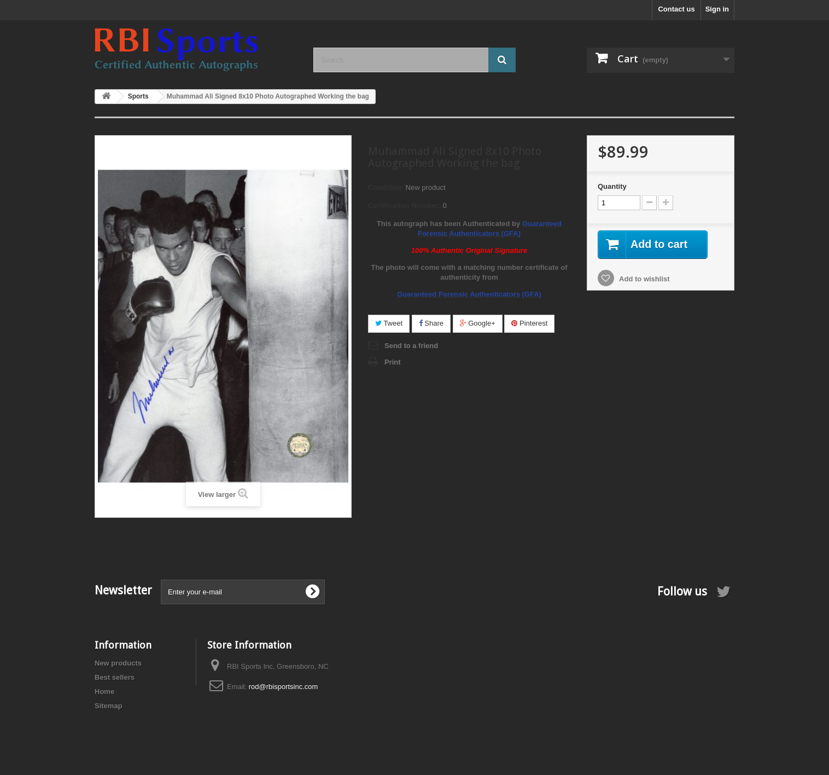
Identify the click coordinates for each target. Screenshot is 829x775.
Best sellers (115, 677)
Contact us (676, 9)
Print (392, 362)
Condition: (386, 187)
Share (431, 323)
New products (118, 663)
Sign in (717, 9)
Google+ (477, 323)
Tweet (388, 323)
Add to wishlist (643, 279)
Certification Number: (404, 205)
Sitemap (108, 706)
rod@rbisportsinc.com (283, 687)
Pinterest (529, 323)
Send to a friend (411, 346)
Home (104, 691)
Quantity (612, 186)
